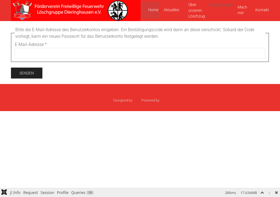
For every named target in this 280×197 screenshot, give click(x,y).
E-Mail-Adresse (31, 44)
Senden (26, 73)
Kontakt (262, 10)
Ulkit (163, 100)
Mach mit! (242, 10)
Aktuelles (171, 10)
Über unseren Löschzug (196, 10)
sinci (137, 100)
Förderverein (222, 5)
